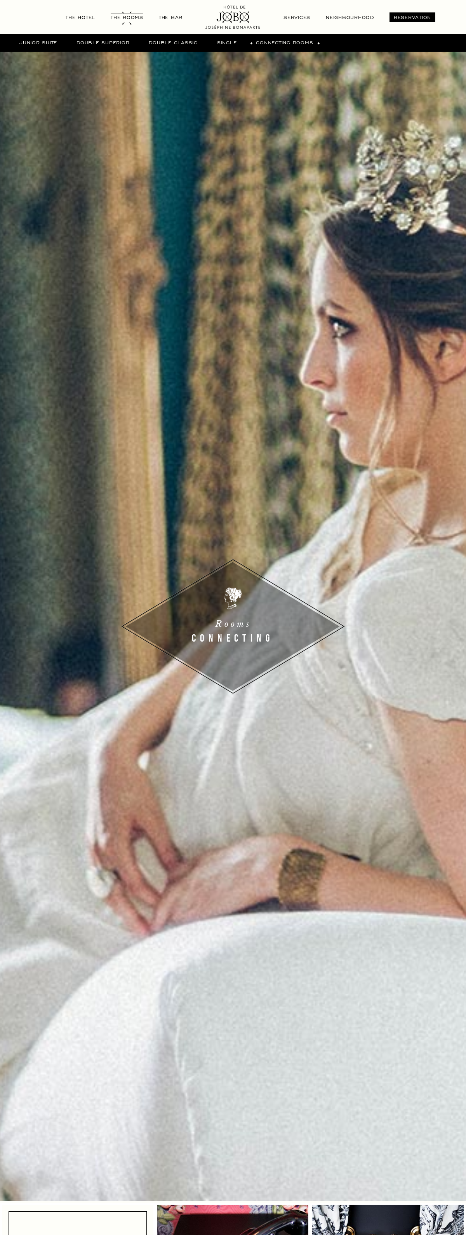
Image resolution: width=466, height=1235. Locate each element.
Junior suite (38, 42)
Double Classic (173, 42)
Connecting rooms (284, 42)
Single (227, 42)
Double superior (103, 42)
